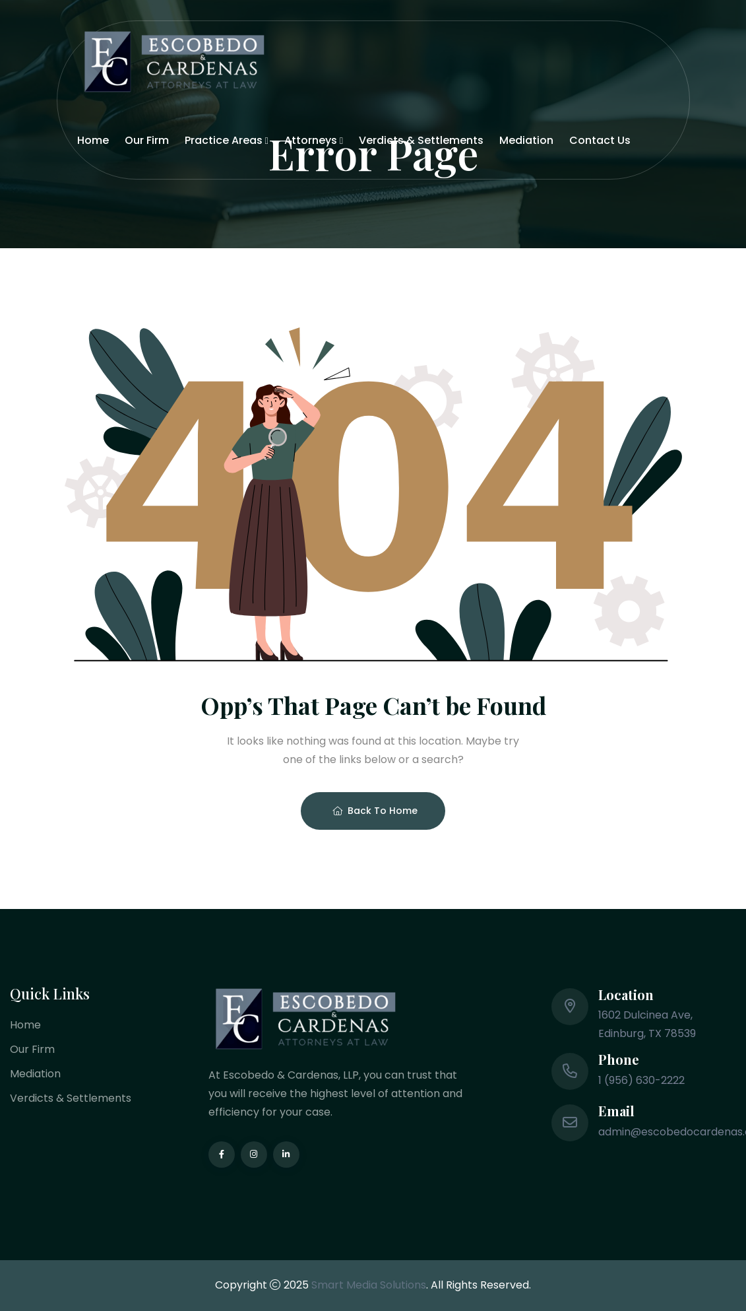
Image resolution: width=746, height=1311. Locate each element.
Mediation (526, 140)
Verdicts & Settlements (421, 140)
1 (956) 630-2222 (641, 1080)
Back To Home (375, 810)
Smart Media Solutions (368, 1285)
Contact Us (600, 140)
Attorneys (310, 140)
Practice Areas (224, 140)
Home (93, 140)
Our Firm (147, 140)
